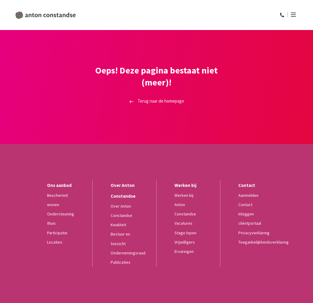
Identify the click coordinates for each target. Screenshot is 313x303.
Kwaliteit (118, 224)
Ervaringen (184, 251)
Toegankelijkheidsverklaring (263, 242)
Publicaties (120, 262)
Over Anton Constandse (121, 210)
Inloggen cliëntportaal (249, 218)
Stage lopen (185, 233)
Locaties (54, 242)
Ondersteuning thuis (60, 218)
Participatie (57, 233)
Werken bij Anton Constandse (185, 205)
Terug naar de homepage (156, 101)
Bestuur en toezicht (120, 238)
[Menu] (292, 15)
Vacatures (183, 223)
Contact (245, 204)
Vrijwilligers (184, 242)
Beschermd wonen (57, 200)
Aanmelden (248, 195)
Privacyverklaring (254, 233)
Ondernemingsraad (128, 253)
